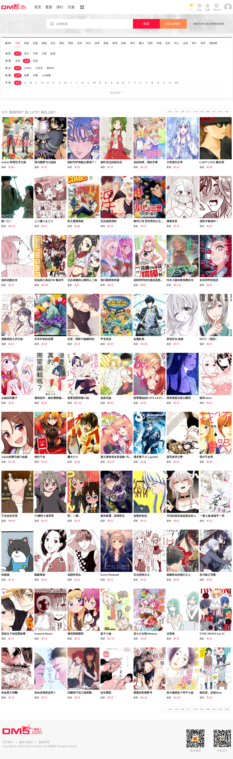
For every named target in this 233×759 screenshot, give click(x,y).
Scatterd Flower (43, 633)
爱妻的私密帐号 (142, 692)
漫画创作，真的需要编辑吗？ (51, 398)
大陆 (44, 53)
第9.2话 (177, 285)
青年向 (50, 68)
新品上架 (48, 112)
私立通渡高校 (75, 221)
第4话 (11, 344)
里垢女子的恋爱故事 (13, 633)
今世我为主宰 (175, 162)
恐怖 (150, 43)
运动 (185, 43)
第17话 (110, 638)
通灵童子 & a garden (145, 457)
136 (182, 111)
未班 (76, 285)
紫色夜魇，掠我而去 (112, 515)
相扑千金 (39, 457)
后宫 (79, 43)
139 (201, 111)
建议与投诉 (26, 742)
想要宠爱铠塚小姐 (78, 398)
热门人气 (32, 112)
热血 (26, 43)
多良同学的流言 (209, 280)
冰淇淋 (171, 633)
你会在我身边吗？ (45, 692)
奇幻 (132, 43)
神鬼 (159, 43)
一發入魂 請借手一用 (212, 515)
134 (169, 111)
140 (207, 111)
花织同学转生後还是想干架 (149, 280)
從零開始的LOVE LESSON (149, 398)
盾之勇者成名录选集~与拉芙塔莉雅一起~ (124, 457)
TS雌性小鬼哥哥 (44, 515)
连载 (26, 60)
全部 (17, 43)
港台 (26, 53)
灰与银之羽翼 (208, 574)
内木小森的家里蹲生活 (180, 280)
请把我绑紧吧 (75, 633)
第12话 (143, 167)
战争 (97, 43)
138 (195, 111)
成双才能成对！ (209, 221)
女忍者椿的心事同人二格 (82, 280)
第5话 (110, 697)
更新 (48, 7)
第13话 (11, 462)
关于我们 (7, 742)
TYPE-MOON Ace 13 (212, 633)
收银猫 (5, 574)
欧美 (53, 53)
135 (176, 111)
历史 (167, 43)
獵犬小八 (72, 457)
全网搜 (173, 23)
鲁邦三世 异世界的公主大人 (150, 221)
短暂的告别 (140, 515)
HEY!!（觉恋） (209, 339)
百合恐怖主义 (141, 574)
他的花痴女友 (9, 280)
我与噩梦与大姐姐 (45, 162)
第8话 (143, 285)
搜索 (146, 23)
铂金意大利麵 (9, 692)
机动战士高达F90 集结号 (49, 280)
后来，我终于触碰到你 (80, 339)
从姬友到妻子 (9, 398)
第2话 (143, 226)
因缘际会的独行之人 (179, 574)
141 (214, 111)
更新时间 (16, 112)
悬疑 (106, 43)
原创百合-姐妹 (175, 339)
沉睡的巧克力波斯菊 (79, 692)
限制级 (213, 43)
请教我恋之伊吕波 (12, 339)
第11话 (143, 697)
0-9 (176, 82)
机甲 (203, 43)
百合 (53, 43)
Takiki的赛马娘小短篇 (14, 457)
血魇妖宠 (138, 339)
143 (226, 111)
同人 (176, 43)
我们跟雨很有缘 (109, 280)
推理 (114, 43)
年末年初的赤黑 (43, 339)
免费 (26, 75)
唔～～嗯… (74, 515)
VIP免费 (46, 75)
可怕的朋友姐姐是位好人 (181, 515)
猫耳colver (206, 398)
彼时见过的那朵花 (111, 162)
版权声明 (44, 742)
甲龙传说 (105, 339)
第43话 (11, 226)
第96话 (11, 520)
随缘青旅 (39, 574)
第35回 (143, 344)
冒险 (70, 43)
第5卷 (11, 167)
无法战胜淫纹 (108, 221)
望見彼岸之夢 (175, 457)
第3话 (77, 167)
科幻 (88, 43)
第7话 (11, 285)
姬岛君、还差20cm (211, 692)
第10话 (110, 462)
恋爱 (35, 43)
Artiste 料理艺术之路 (13, 162)
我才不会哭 (206, 457)
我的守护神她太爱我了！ (82, 162)
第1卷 (209, 167)
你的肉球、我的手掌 (145, 162)
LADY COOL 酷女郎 (212, 162)
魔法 (141, 43)
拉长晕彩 (105, 692)
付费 (35, 75)
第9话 (209, 579)
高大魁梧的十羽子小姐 (180, 692)
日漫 (71, 7)
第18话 (44, 285)
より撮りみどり (43, 221)
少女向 (39, 68)
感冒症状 (172, 221)
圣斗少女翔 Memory (145, 633)
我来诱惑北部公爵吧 (179, 398)
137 (188, 111)
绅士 (194, 43)
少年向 (28, 68)
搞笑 (123, 43)
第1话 (44, 167)
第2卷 (77, 226)
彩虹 (61, 43)
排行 (59, 7)
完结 (35, 60)
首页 (37, 7)
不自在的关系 (9, 515)
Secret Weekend (109, 574)
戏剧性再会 (74, 574)
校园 (44, 43)
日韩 (35, 53)
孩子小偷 (105, 633)
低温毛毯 (105, 398)
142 (220, 111)
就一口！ (6, 221)
